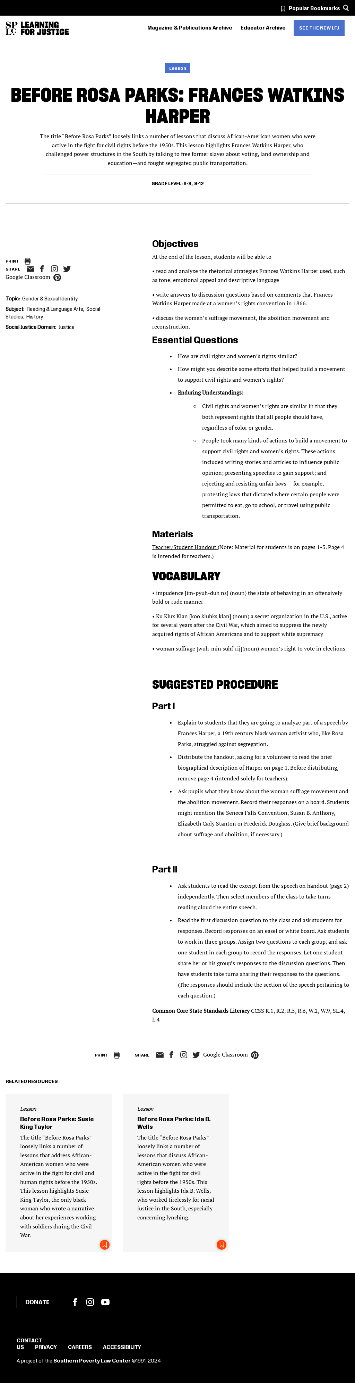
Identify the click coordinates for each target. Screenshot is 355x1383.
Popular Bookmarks (314, 8)
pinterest (57, 277)
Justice (67, 327)
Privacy (46, 1347)
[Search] (345, 7)
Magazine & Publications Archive (189, 28)
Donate (37, 1302)
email (30, 269)
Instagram (54, 268)
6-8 (187, 184)
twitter (66, 269)
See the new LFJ (319, 28)
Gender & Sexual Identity (50, 299)
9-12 (199, 184)
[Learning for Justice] (45, 28)
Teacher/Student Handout (185, 547)
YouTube (105, 1302)
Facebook (75, 1302)
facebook (41, 268)
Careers (80, 1347)
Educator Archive (263, 28)
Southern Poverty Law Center (92, 1361)
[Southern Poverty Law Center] (12, 28)
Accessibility (122, 1347)
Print (12, 261)
